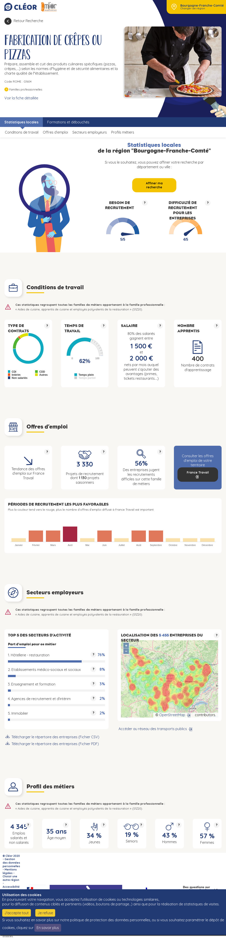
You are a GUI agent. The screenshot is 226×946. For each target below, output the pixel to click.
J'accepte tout (16, 913)
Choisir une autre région (11, 878)
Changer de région (192, 8)
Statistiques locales (21, 122)
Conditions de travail (21, 132)
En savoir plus (48, 927)
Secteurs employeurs (89, 132)
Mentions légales (10, 871)
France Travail (198, 472)
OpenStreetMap (172, 715)
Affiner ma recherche (154, 185)
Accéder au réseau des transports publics (153, 729)
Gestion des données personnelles (11, 862)
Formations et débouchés (68, 122)
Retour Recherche (28, 21)
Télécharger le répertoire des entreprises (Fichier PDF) (55, 744)
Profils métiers (122, 132)
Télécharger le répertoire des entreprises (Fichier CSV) (55, 737)
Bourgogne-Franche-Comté (202, 5)
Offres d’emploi (55, 132)
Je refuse (45, 913)
